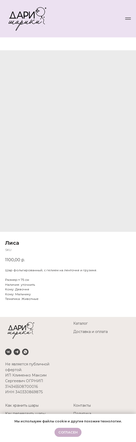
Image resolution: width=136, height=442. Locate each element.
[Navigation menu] (128, 19)
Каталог (80, 323)
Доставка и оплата (90, 331)
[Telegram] (17, 352)
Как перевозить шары (25, 413)
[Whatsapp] (25, 352)
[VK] (8, 352)
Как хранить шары (22, 405)
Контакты (82, 405)
